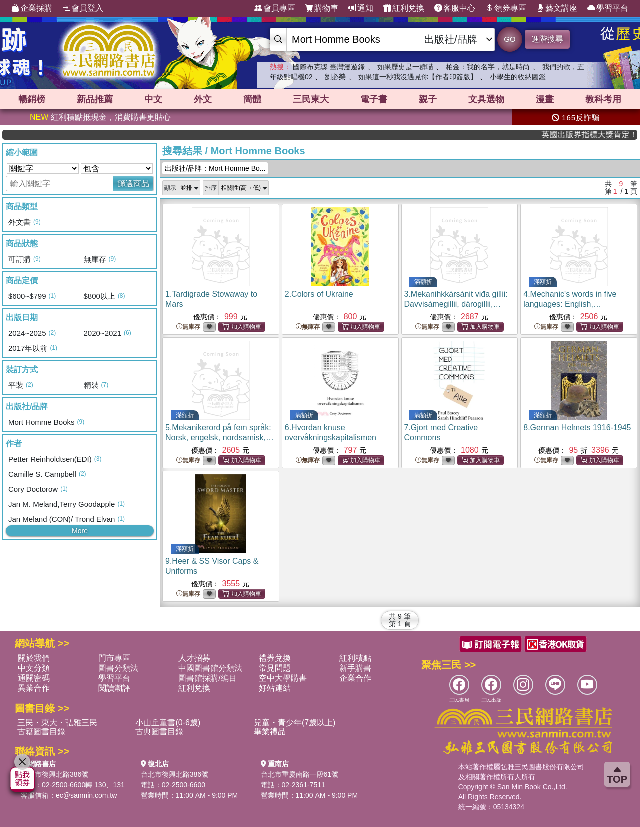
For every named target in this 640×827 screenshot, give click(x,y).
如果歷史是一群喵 (406, 67)
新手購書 (356, 668)
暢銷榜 (32, 99)
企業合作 (356, 678)
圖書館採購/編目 (207, 678)
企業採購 (32, 8)
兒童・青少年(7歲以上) (295, 722)
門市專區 (114, 658)
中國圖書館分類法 (210, 668)
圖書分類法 (118, 668)
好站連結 (275, 688)
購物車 (322, 8)
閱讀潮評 (114, 688)
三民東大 (311, 99)
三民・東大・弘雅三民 (58, 722)
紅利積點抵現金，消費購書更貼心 (100, 117)
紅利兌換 (404, 8)
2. (319, 294)
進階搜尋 (548, 39)
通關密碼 (34, 678)
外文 (203, 99)
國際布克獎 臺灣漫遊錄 (329, 67)
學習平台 (608, 8)
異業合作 (34, 688)
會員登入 (83, 8)
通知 (361, 8)
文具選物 (486, 99)
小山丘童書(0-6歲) (168, 722)
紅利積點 (356, 658)
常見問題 (275, 668)
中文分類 (34, 668)
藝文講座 (557, 8)
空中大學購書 (283, 678)
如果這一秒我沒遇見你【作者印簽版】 (418, 77)
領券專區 (506, 8)
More (80, 531)
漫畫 (545, 99)
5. (220, 438)
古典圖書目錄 (160, 732)
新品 (95, 99)
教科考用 (604, 99)
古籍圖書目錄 (42, 732)
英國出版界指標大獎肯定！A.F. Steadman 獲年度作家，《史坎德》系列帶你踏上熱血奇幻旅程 (602, 134)
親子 (428, 99)
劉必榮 (335, 77)
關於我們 (34, 658)
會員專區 (275, 8)
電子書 (374, 99)
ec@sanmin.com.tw (86, 796)
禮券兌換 (275, 658)
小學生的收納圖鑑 (518, 77)
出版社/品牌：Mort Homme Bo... (215, 168)
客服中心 (455, 8)
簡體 (253, 99)
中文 (153, 99)
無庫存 (188, 327)
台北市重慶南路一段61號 (300, 774)
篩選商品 (134, 184)
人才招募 (194, 658)
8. (577, 428)
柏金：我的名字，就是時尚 (488, 67)
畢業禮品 (270, 732)
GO (510, 39)
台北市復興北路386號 (54, 774)
